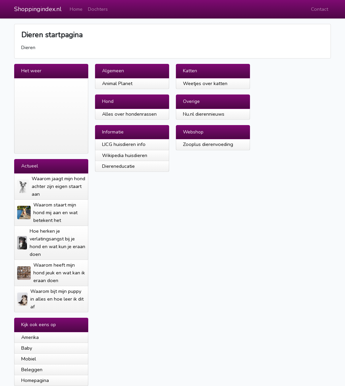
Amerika (30, 337)
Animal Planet (117, 83)
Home (76, 9)
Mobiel (28, 358)
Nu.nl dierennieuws (203, 114)
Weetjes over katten (205, 83)
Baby (26, 348)
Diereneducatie (118, 166)
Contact (319, 9)
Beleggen (31, 369)
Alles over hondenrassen (129, 114)
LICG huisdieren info (124, 144)
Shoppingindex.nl (38, 9)
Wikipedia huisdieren (124, 155)
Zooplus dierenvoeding (208, 144)
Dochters (98, 9)
